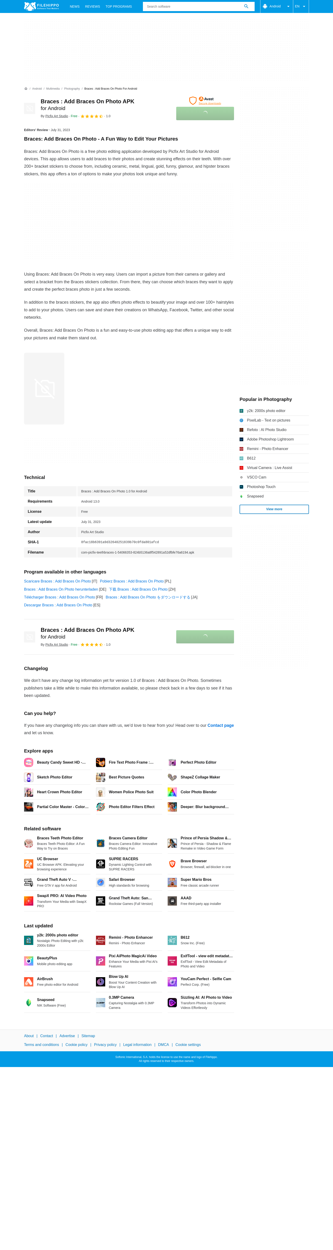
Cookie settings (188, 1045)
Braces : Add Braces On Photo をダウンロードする (148, 597)
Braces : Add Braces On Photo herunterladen (61, 589)
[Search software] (246, 6)
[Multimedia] (53, 89)
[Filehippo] (41, 6)
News (75, 6)
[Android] (37, 89)
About (29, 1036)
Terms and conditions (41, 1045)
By (54, 116)
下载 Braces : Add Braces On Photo (138, 589)
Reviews (92, 6)
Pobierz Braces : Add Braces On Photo (132, 581)
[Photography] (72, 89)
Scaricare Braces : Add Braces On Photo (57, 581)
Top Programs (119, 6)
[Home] (26, 89)
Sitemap (88, 1036)
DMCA (163, 1045)
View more (274, 509)
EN (301, 6)
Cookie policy (76, 1045)
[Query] (198, 6)
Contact (46, 1036)
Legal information (137, 1045)
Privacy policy (105, 1045)
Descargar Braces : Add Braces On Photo (58, 605)
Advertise (67, 1036)
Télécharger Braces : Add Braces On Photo (59, 597)
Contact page (220, 725)
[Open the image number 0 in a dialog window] (44, 389)
